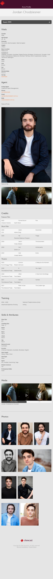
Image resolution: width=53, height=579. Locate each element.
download (4, 76)
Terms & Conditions (22, 547)
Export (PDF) (7, 22)
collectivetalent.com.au (7, 100)
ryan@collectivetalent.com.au (9, 96)
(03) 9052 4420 (5, 92)
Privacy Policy (32, 547)
